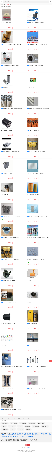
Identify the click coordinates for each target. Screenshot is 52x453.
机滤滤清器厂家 (21, 434)
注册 (28, 444)
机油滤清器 (13, 429)
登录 (23, 444)
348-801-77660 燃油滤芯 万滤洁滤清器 (37, 151)
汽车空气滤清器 (14, 423)
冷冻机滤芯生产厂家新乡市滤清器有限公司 (38, 216)
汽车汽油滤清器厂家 (29, 434)
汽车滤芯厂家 (28, 433)
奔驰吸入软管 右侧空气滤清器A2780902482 (10, 388)
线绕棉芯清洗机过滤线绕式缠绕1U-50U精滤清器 (39, 108)
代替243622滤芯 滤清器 (34, 130)
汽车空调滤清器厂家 (13, 436)
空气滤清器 (29, 302)
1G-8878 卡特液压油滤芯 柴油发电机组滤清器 (12, 44)
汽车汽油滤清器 (41, 423)
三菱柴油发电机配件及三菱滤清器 (36, 65)
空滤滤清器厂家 (46, 434)
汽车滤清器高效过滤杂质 (6, 22)
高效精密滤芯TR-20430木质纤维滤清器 (37, 388)
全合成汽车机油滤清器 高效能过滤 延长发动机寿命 (11, 366)
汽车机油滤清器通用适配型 (6, 130)
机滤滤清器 (27, 426)
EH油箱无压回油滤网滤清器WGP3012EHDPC (12, 173)
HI (9, 418)
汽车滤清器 (29, 280)
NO (15, 418)
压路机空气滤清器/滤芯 (31, 87)
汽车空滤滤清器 (23, 423)
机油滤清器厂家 (14, 433)
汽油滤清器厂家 (21, 433)
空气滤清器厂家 (29, 436)
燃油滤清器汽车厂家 (45, 433)
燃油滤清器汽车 (45, 426)
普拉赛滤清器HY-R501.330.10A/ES (10, 87)
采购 (50, 361)
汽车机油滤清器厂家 (13, 434)
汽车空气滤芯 (20, 429)
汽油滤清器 (28, 429)
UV (23, 418)
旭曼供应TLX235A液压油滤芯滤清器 (36, 22)
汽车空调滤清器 (5, 429)
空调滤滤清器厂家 (39, 434)
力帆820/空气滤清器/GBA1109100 (8, 323)
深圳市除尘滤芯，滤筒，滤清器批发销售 (37, 366)
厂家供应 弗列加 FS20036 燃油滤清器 (11, 65)
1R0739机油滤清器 (33, 323)
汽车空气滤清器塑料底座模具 (9, 280)
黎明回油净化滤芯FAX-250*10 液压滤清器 (11, 216)
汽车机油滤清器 (12, 426)
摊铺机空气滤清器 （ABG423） (33, 194)
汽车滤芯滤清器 (32, 423)
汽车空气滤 (20, 426)
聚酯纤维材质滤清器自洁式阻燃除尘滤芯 (11, 237)
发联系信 (3, 27)
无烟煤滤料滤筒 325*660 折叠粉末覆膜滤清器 (12, 108)
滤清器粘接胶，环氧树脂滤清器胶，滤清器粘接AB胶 (38, 237)
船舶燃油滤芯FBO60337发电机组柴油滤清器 (12, 259)
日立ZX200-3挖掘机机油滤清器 (9, 302)
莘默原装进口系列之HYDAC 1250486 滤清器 (10, 345)
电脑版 (28, 447)
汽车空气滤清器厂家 (36, 433)
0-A (1, 418)
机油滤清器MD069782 (5, 194)
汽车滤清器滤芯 (5, 423)
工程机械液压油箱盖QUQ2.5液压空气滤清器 (38, 44)
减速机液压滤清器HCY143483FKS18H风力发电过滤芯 (14, 409)
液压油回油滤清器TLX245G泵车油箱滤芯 (11, 151)
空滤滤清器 (4, 426)
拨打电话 (10, 27)
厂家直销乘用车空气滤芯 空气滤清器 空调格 (36, 173)
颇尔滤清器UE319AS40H (34, 345)
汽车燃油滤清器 (36, 426)
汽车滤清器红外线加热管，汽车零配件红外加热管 (37, 259)
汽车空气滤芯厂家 (22, 436)
